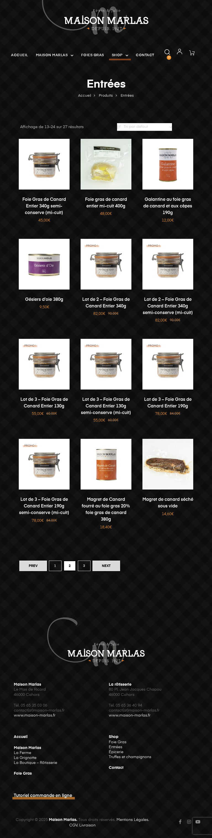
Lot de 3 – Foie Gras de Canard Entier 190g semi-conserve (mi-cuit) (44, 506)
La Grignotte (25, 758)
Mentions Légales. (132, 820)
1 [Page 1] (55, 566)
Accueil (19, 55)
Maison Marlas (54, 55)
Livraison (87, 825)
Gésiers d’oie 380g (44, 300)
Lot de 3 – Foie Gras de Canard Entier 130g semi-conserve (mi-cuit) (106, 406)
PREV (33, 566)
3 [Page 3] (84, 566)
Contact (145, 55)
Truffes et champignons (130, 757)
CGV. (73, 825)
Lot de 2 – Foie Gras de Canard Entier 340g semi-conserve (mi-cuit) (168, 306)
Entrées (115, 747)
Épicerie (116, 752)
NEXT (106, 566)
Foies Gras (92, 55)
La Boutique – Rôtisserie (35, 763)
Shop (120, 55)
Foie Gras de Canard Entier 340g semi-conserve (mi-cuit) (44, 206)
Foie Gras (23, 773)
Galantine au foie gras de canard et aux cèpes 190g (167, 206)
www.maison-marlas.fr (34, 715)
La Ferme (22, 753)
